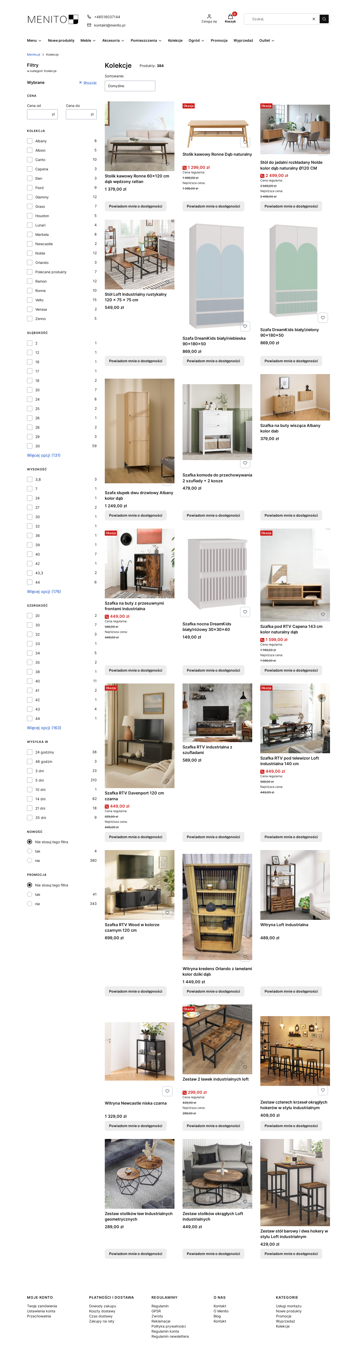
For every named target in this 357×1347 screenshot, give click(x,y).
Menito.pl (33, 54)
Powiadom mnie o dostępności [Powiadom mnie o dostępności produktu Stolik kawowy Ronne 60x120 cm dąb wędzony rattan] (135, 206)
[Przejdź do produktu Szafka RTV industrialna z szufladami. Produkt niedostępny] (217, 712)
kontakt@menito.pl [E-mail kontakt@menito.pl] (109, 25)
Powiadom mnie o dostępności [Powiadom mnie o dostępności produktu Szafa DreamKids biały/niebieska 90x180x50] (213, 361)
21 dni (40, 808)
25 (37, 408)
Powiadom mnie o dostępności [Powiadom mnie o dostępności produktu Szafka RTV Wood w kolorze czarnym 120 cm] (135, 991)
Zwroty (157, 1316)
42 (37, 563)
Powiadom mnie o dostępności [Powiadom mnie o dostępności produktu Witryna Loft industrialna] (291, 991)
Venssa (41, 309)
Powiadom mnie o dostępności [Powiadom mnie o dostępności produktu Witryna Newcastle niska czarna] (135, 1126)
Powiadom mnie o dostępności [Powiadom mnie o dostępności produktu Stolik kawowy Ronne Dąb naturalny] (213, 206)
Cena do (73, 105)
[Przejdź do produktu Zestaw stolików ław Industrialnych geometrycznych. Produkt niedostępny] (139, 1174)
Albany (41, 141)
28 (37, 427)
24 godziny (44, 752)
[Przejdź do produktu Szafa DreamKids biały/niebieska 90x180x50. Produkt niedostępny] (217, 276)
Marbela (42, 234)
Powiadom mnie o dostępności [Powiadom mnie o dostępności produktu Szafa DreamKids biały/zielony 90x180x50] (291, 361)
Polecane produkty (51, 272)
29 (37, 437)
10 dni (40, 789)
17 (37, 371)
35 (37, 662)
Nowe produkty (289, 1311)
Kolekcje (283, 1326)
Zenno (40, 318)
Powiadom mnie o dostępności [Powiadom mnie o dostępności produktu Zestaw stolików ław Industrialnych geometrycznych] (135, 1253)
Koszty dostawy (102, 1311)
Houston (42, 216)
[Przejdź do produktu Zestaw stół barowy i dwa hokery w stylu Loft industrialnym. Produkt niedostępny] (295, 1182)
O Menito (221, 1311)
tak (37, 851)
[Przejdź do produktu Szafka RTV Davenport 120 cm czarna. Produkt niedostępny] (139, 735)
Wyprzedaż (285, 1321)
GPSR (156, 1311)
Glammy (42, 197)
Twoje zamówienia (42, 1306)
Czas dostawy (101, 1316)
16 (37, 362)
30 (37, 446)
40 (37, 554)
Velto (39, 300)
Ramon (41, 281)
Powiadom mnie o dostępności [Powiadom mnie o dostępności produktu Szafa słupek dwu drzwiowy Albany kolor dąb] (135, 515)
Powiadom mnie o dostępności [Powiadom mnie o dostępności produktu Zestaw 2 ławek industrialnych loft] (213, 1126)
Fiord (39, 188)
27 (37, 507)
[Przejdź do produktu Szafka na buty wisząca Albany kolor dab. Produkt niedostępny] (295, 397)
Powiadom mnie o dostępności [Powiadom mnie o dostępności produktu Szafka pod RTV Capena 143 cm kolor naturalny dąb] (291, 670)
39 (37, 545)
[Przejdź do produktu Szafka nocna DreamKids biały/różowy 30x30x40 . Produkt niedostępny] (217, 574)
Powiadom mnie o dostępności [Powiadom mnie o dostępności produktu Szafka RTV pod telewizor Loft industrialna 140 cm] (291, 837)
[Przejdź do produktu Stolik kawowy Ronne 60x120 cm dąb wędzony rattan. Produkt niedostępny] (139, 136)
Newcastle (44, 244)
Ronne (40, 290)
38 (37, 672)
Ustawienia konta (41, 1311)
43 (37, 709)
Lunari (40, 225)
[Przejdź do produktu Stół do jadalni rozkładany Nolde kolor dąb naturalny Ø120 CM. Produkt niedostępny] (295, 129)
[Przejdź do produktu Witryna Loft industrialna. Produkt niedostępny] (295, 885)
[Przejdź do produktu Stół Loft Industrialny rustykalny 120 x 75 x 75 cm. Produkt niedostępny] (139, 254)
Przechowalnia (39, 1316)
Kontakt (220, 1306)
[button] (324, 19)
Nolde (40, 253)
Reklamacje (160, 1321)
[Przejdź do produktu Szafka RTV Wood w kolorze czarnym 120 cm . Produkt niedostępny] (139, 885)
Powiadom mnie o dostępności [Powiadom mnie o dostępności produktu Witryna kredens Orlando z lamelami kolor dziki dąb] (213, 991)
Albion (40, 150)
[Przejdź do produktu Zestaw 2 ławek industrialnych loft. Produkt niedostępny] (217, 1039)
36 (37, 535)
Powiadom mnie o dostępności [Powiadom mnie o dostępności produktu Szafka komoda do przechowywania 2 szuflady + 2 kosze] (213, 515)
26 (37, 418)
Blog (217, 1316)
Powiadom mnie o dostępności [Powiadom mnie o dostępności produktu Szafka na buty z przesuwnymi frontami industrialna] (135, 670)
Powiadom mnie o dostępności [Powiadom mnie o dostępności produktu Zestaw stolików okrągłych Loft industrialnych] (213, 1253)
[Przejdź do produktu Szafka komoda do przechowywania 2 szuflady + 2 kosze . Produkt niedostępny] (217, 422)
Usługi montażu (288, 1306)
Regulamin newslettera (170, 1336)
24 (37, 399)
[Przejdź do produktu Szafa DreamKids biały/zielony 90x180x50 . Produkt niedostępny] (295, 272)
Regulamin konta (165, 1331)
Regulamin (160, 1306)
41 (37, 690)
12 (37, 352)
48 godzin (43, 761)
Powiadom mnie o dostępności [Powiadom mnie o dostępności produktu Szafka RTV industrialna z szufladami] (213, 837)
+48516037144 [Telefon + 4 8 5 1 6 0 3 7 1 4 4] (107, 17)
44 (37, 582)
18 (37, 380)
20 (37, 390)
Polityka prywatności (168, 1326)
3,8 (38, 479)
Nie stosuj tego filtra (51, 842)
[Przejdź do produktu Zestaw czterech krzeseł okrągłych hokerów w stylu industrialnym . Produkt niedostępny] (295, 1050)
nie (37, 860)
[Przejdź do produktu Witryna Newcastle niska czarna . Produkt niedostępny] (139, 1051)
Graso (40, 206)
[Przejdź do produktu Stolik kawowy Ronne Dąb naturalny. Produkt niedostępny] (217, 125)
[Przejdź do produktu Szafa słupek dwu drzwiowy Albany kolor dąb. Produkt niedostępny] (139, 431)
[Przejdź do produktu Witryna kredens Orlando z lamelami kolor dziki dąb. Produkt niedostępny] (217, 907)
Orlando (41, 262)
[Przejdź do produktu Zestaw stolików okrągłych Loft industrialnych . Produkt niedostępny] (217, 1174)
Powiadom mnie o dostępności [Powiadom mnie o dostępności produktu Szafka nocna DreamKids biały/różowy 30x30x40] (213, 670)
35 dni (40, 817)
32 (37, 526)
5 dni (39, 780)
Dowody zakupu (102, 1306)
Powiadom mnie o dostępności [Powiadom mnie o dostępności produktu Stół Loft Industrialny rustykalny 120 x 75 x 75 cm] (135, 361)
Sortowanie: (114, 76)
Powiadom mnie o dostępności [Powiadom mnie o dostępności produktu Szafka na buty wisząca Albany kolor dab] (291, 515)
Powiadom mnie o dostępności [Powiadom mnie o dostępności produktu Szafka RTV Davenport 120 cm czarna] (135, 837)
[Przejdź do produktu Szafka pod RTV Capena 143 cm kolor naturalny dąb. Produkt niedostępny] (295, 575)
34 (37, 653)
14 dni (40, 799)
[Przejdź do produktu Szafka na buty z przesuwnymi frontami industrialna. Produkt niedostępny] (139, 563)
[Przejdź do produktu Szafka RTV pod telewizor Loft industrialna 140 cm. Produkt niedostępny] (295, 718)
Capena (41, 169)
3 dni (39, 771)
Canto (40, 159)
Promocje (283, 1316)
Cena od (34, 105)
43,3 (39, 573)
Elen (38, 178)
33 (37, 644)
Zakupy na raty (101, 1321)
